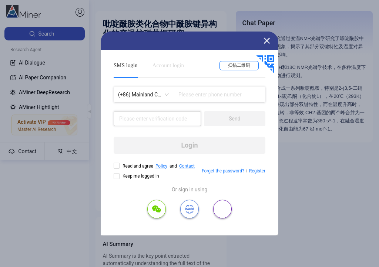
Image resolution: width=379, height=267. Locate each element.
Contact (187, 166)
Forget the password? (223, 171)
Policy (161, 166)
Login (189, 145)
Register (257, 171)
